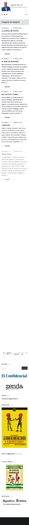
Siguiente (16, 354)
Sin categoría (5, 28)
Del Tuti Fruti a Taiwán (10, 94)
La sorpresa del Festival (10, 31)
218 (26, 352)
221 (11, 354)
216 (19, 352)
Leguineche (6, 126)
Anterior (9, 352)
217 (23, 352)
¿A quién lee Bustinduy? (10, 61)
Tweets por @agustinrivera (10, 399)
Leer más (7, 54)
